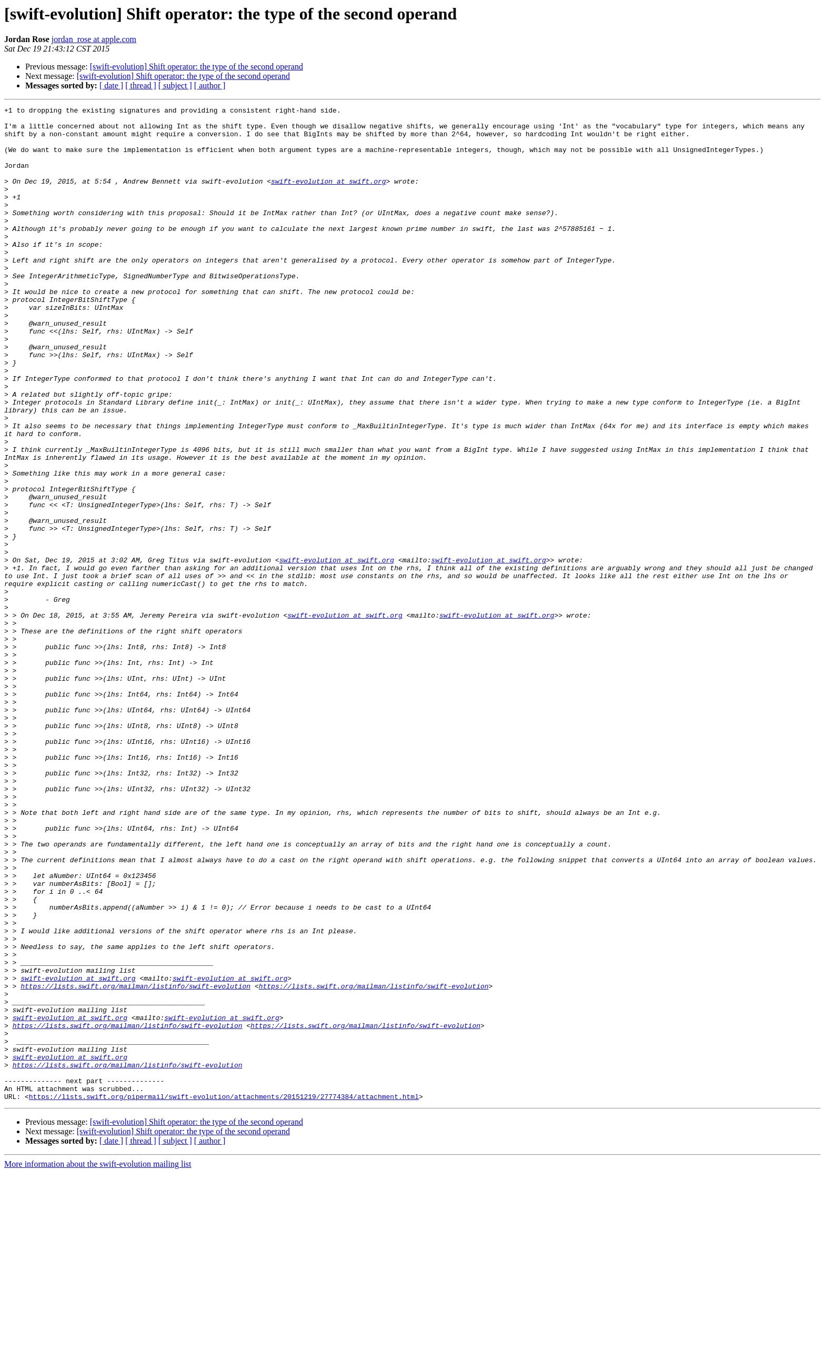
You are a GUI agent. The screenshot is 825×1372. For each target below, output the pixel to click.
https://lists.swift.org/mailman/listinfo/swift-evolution (135, 1162)
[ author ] (210, 85)
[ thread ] (140, 85)
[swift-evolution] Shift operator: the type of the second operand (196, 66)
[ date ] (111, 85)
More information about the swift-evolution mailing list (98, 1362)
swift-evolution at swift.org (328, 196)
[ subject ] (175, 85)
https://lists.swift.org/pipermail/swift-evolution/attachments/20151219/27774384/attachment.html (224, 1295)
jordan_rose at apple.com (94, 39)
